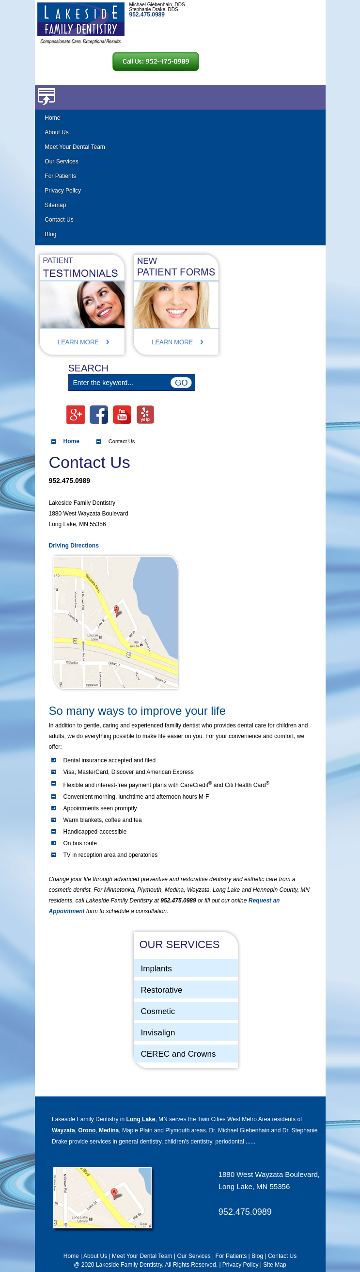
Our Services (61, 161)
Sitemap (55, 205)
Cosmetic (158, 1011)
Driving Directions (74, 545)
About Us (56, 132)
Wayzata (63, 1130)
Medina (109, 1130)
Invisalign (158, 1032)
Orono (86, 1130)
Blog (50, 234)
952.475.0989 (245, 1212)
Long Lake (140, 1119)
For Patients (60, 176)
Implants (156, 968)
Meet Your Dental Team (75, 147)
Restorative (162, 990)
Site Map (274, 1264)
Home (52, 117)
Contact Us (59, 219)
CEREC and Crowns (178, 1054)
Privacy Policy (63, 190)
